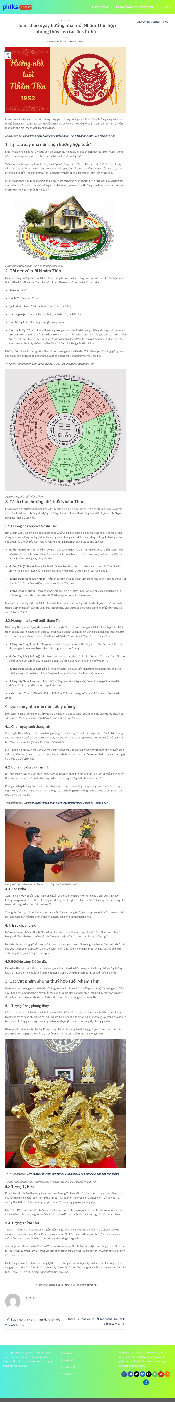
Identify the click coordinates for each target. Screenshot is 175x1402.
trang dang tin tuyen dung (137, 7)
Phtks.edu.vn (102, 7)
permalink (91, 1284)
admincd (81, 41)
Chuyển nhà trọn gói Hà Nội (153, 21)
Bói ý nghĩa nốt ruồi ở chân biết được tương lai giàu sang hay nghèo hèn (65, 802)
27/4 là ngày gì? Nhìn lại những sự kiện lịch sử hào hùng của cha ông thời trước (72, 1173)
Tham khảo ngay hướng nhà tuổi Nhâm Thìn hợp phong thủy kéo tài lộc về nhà (69, 135)
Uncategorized (66, 20)
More (167, 7)
